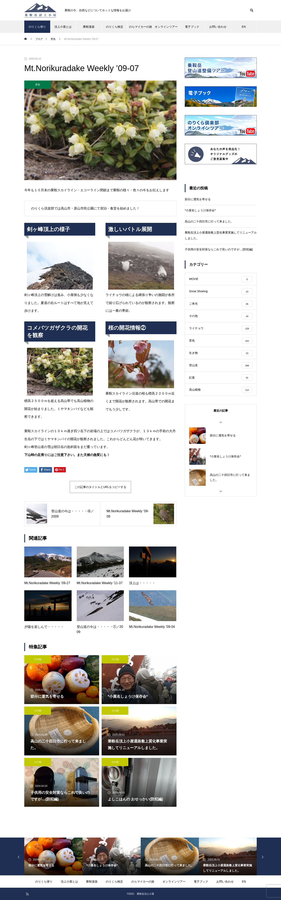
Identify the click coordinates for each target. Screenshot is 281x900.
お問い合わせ (217, 26)
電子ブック (192, 26)
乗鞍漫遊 (88, 26)
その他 (37, 659)
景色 (37, 84)
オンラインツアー (166, 26)
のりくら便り (37, 26)
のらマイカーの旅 (140, 26)
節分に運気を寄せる (198, 199)
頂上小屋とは (63, 26)
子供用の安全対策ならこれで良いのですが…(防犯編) (219, 249)
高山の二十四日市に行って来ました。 (209, 221)
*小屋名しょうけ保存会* (200, 210)
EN (244, 26)
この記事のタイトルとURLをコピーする (100, 487)
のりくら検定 (114, 26)
